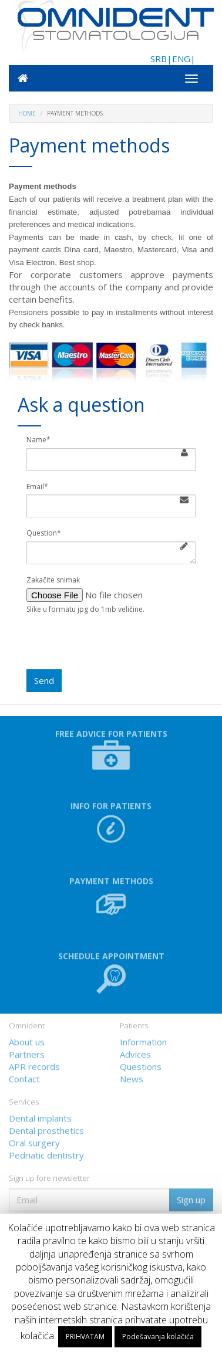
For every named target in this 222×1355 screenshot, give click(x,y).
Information (143, 1040)
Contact (24, 1077)
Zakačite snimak (53, 580)
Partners (27, 1052)
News (131, 1077)
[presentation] (115, 646)
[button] (111, 977)
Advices (135, 1052)
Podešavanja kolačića (158, 1337)
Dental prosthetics (46, 1128)
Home (27, 113)
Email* (37, 487)
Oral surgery (34, 1141)
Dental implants (40, 1116)
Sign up (191, 1198)
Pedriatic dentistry (46, 1153)
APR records (34, 1065)
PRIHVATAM (85, 1337)
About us (27, 1040)
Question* (43, 533)
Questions (141, 1065)
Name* (38, 440)
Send (44, 680)
